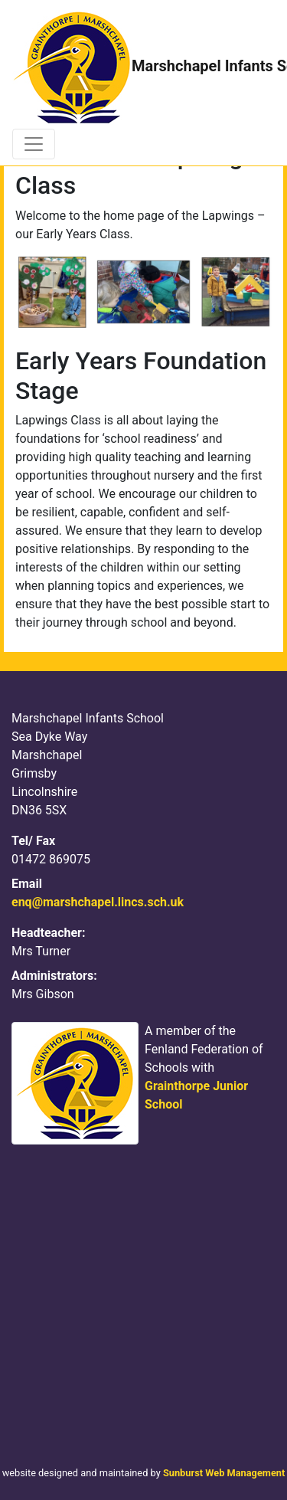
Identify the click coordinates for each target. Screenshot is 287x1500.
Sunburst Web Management (224, 1473)
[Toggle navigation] (33, 144)
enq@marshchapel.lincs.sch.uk (97, 902)
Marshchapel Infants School (137, 67)
